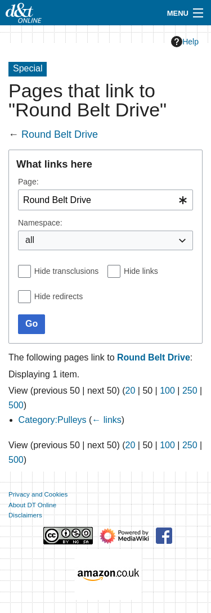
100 (167, 390)
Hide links (141, 271)
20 (130, 390)
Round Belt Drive (59, 134)
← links (106, 420)
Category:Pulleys (53, 420)
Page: (28, 181)
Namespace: (40, 222)
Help (185, 41)
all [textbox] (29, 240)
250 (189, 390)
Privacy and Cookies (38, 494)
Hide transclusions (66, 271)
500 (16, 405)
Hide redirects (58, 296)
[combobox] (105, 200)
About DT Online (32, 505)
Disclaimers (25, 515)
